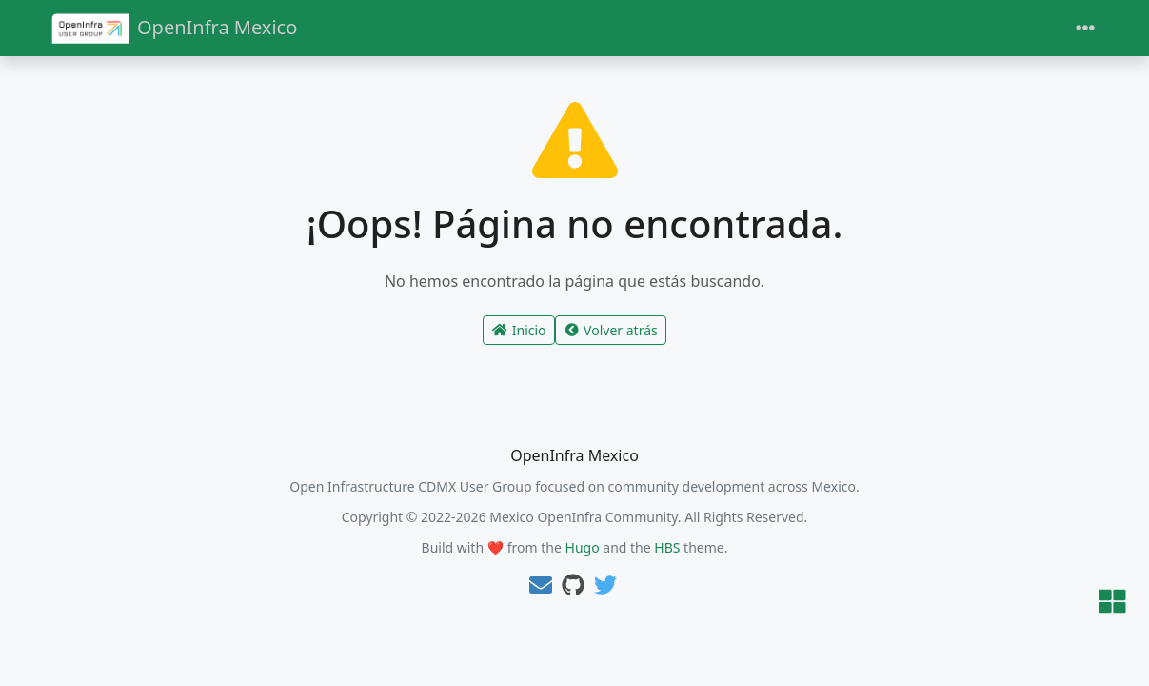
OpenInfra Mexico (174, 28)
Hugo (582, 547)
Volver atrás (611, 330)
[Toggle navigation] (1085, 28)
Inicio (518, 330)
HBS (667, 547)
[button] (1112, 602)
